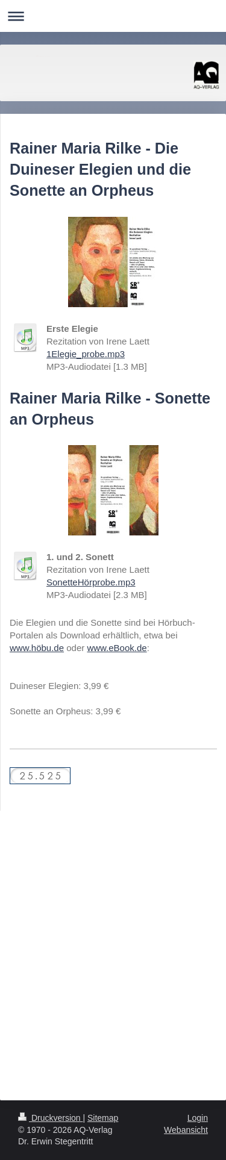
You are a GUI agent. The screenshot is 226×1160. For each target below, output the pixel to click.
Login (197, 1118)
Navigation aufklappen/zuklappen (113, 16)
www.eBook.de (116, 648)
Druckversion (50, 1118)
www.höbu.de (37, 648)
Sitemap (102, 1118)
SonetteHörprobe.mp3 (91, 582)
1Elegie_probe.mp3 (85, 354)
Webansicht (186, 1130)
